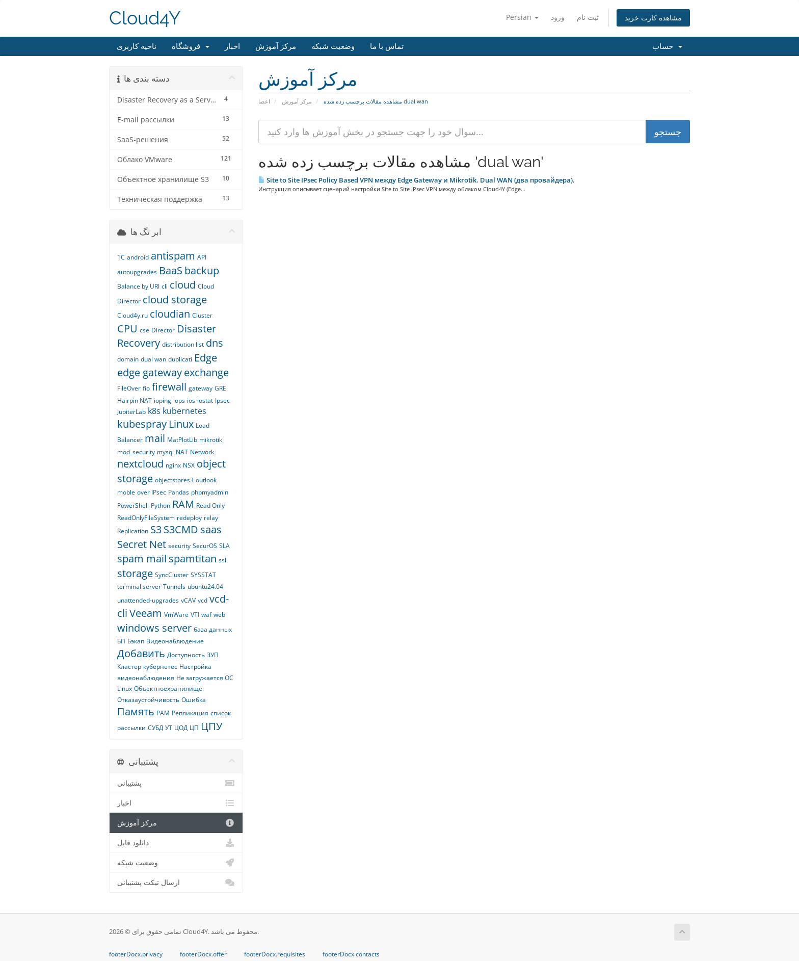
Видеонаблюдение (175, 641)
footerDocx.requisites (274, 954)
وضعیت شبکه (333, 46)
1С (121, 257)
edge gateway (149, 372)
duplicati (180, 359)
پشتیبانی (176, 783)
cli (165, 286)
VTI (195, 614)
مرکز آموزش (275, 46)
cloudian (170, 314)
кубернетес (160, 666)
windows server (154, 628)
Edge (205, 358)
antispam (173, 256)
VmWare (176, 614)
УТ (168, 727)
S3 (156, 529)
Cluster (202, 315)
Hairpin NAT (134, 400)
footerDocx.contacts (351, 954)
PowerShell (133, 505)
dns (214, 343)
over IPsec (151, 492)
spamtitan (193, 558)
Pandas (178, 492)
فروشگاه (190, 46)
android (138, 257)
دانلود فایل (176, 843)
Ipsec (222, 400)
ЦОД (181, 727)
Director (163, 330)
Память (135, 711)
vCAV (188, 600)
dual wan (153, 359)
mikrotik (210, 439)
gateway (200, 388)
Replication (132, 531)
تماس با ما (387, 46)
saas (211, 529)
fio (146, 388)
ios (191, 400)
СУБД (155, 727)
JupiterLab (131, 411)
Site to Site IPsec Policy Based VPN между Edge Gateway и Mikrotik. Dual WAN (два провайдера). (416, 180)
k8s (154, 411)
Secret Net (141, 544)
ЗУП (213, 655)
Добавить (141, 653)
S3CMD (181, 529)
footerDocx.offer (203, 954)
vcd (202, 600)
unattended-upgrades (148, 600)
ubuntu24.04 (205, 586)
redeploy (189, 517)
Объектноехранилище (168, 688)
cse (144, 330)
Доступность (186, 655)
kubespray (142, 424)
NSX (189, 465)
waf (206, 614)
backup (201, 270)
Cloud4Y (144, 18)
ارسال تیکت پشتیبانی (176, 882)
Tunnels (174, 586)
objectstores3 (174, 480)
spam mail (142, 558)
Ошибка (193, 699)
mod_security (136, 452)
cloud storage (175, 299)
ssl (222, 560)
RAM (183, 504)
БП (121, 641)
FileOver (129, 388)
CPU (127, 328)
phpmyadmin (209, 492)
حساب (667, 46)
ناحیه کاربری (136, 46)
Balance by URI (138, 286)
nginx (173, 465)
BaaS (170, 270)
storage (135, 573)
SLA (224, 545)
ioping (162, 400)
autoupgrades (137, 272)
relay (211, 517)
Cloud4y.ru (132, 315)
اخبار (232, 46)
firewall (169, 387)
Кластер (129, 666)
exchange (206, 372)
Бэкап (135, 641)
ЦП (194, 727)
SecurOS (205, 545)
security (179, 545)
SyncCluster (172, 574)
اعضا (264, 101)
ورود (558, 17)
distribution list (183, 344)
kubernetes (184, 411)
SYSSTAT (203, 574)
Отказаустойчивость (148, 699)
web (219, 614)
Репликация (190, 713)
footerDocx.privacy (136, 954)
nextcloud (140, 464)
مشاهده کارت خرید (653, 17)
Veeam (145, 613)
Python (160, 505)
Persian (522, 17)
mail (155, 438)
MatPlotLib (182, 439)
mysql (165, 452)
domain (128, 359)
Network (202, 452)
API (201, 257)
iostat (205, 400)
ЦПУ (211, 726)
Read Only (210, 505)
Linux (181, 424)
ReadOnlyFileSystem (146, 517)
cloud (183, 285)
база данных (213, 629)
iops (179, 400)
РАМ (163, 713)
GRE (220, 388)
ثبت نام (588, 17)
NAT (182, 452)
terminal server (139, 586)
